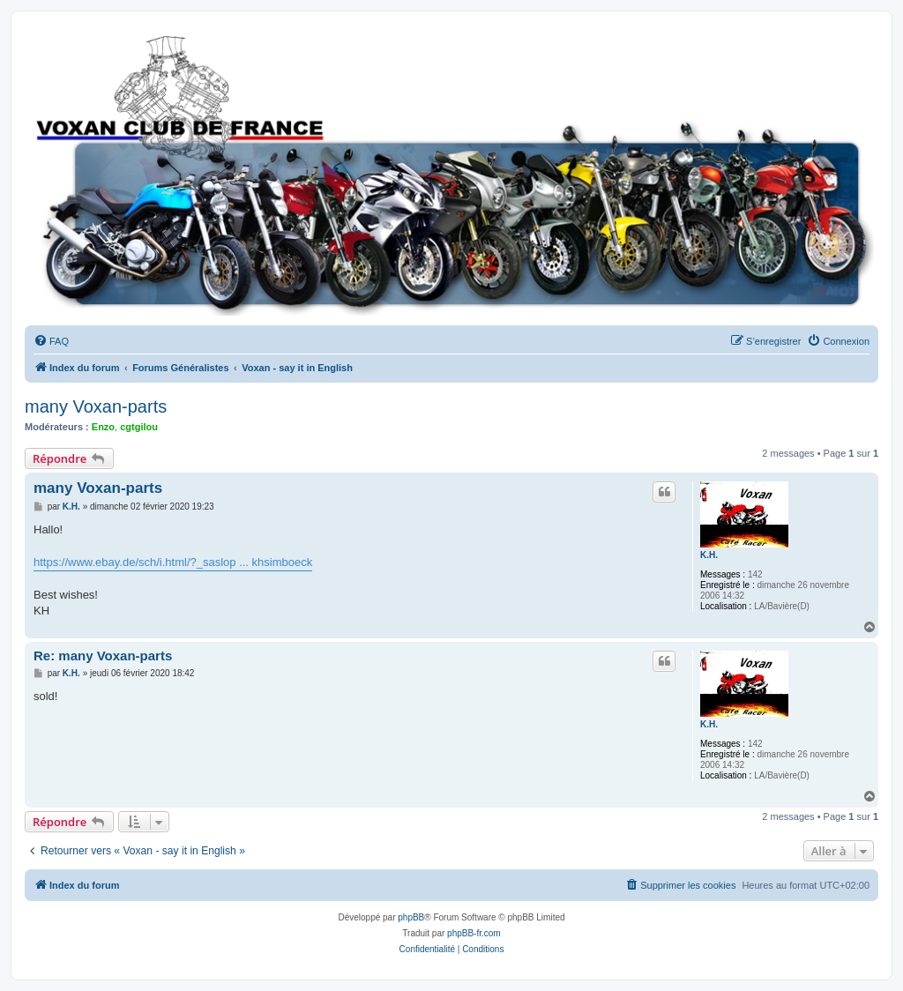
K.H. (709, 555)
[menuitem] (51, 341)
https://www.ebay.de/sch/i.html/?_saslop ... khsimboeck (173, 562)
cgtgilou (139, 426)
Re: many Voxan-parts (103, 655)
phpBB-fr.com (474, 933)
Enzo (103, 426)
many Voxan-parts (96, 406)
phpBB (411, 917)
